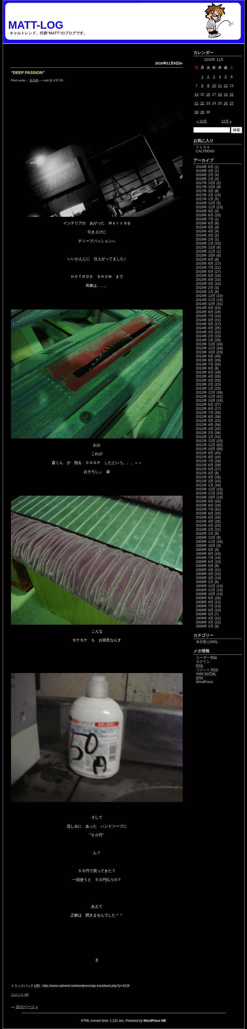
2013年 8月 (205, 360)
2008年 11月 (206, 590)
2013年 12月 (206, 344)
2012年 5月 (205, 421)
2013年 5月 (205, 372)
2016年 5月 (205, 227)
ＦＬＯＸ (203, 147)
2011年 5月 (205, 469)
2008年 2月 (205, 626)
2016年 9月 (205, 211)
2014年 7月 (205, 316)
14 (196, 94)
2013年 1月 (205, 388)
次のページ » (27, 1007)
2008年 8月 (205, 602)
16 (208, 94)
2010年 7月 (205, 509)
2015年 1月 (205, 292)
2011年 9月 (205, 453)
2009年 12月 (206, 537)
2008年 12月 (206, 586)
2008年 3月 (205, 622)
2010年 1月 (205, 533)
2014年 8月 (205, 312)
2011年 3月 (205, 477)
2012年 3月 (205, 429)
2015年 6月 (205, 271)
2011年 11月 (206, 445)
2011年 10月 (206, 449)
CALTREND (205, 151)
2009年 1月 (205, 582)
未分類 (34, 80)
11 (220, 86)
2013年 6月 (205, 368)
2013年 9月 (205, 356)
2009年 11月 (206, 541)
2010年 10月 (206, 497)
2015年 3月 (205, 284)
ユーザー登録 (206, 658)
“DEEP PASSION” (28, 72)
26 (225, 103)
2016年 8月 (205, 215)
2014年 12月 (206, 296)
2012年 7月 (205, 413)
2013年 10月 (206, 352)
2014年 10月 (206, 304)
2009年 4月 (205, 570)
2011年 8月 (205, 457)
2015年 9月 (205, 259)
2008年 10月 (206, 594)
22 (202, 103)
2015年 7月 (205, 267)
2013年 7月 (205, 364)
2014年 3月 (205, 332)
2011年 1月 (205, 485)
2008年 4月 (205, 618)
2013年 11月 (206, 348)
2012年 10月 (206, 400)
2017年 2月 (205, 195)
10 (214, 86)
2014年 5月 (205, 324)
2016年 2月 (205, 239)
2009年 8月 (205, 554)
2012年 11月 (206, 396)
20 (231, 94)
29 (202, 112)
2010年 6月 (205, 513)
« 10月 (202, 121)
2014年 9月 (205, 308)
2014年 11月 (206, 300)
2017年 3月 (205, 191)
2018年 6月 (205, 167)
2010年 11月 (206, 493)
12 (225, 86)
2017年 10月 (206, 187)
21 (196, 103)
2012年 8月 (205, 408)
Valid (206, 674)
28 (196, 112)
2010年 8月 (205, 505)
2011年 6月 (205, 465)
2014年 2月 (205, 336)
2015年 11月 (206, 251)
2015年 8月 (205, 263)
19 (225, 94)
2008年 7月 (205, 606)
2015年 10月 (206, 255)
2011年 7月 (205, 461)
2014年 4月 (205, 328)
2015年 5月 (205, 276)
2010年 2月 (205, 529)
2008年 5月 (205, 614)
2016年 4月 (205, 231)
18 (220, 94)
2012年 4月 (205, 425)
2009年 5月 (205, 566)
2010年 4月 (205, 521)
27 (231, 103)
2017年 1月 (205, 199)
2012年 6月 (205, 417)
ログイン (203, 662)
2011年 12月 (206, 441)
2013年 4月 (205, 376)
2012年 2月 (205, 433)
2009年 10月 (206, 546)
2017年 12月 (206, 183)
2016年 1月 (205, 243)
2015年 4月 (205, 280)
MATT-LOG (36, 25)
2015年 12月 (206, 247)
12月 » (226, 121)
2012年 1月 (205, 437)
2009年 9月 (205, 550)
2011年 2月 (205, 481)
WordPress (204, 682)
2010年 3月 (205, 525)
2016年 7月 (205, 219)
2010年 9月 (205, 501)
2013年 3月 (205, 380)
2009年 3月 (205, 574)
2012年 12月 (206, 392)
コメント (207, 670)
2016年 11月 (206, 207)
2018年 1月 (205, 179)
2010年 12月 (206, 489)
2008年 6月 (205, 610)
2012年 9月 (205, 404)
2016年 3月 (205, 235)
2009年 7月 (205, 558)
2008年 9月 (205, 598)
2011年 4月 (205, 473)
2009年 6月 (205, 562)
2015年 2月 (205, 288)
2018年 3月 (205, 171)
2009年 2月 (205, 578)
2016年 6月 (205, 223)
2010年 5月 (205, 517)
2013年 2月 (205, 384)
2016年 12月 (206, 203)
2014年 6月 (205, 320)
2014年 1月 (205, 340)
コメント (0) (20, 994)
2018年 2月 (205, 175)
